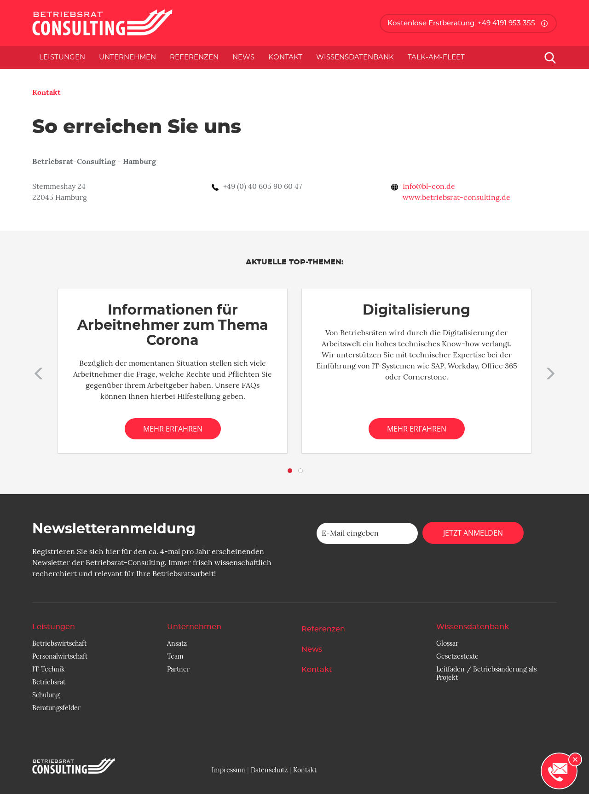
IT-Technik (48, 669)
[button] (36, 371)
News (243, 57)
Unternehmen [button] (127, 57)
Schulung (46, 695)
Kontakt (285, 57)
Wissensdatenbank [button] (355, 57)
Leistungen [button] (62, 57)
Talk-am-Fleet (436, 57)
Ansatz (177, 643)
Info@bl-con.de (429, 186)
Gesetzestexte (457, 656)
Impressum (228, 770)
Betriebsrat (48, 682)
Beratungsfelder (56, 708)
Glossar (447, 643)
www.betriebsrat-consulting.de (456, 197)
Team (175, 656)
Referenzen (194, 57)
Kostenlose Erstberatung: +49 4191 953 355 (461, 23)
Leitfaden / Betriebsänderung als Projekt (486, 673)
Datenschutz (269, 770)
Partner (178, 669)
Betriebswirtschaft (59, 643)
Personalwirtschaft (59, 656)
